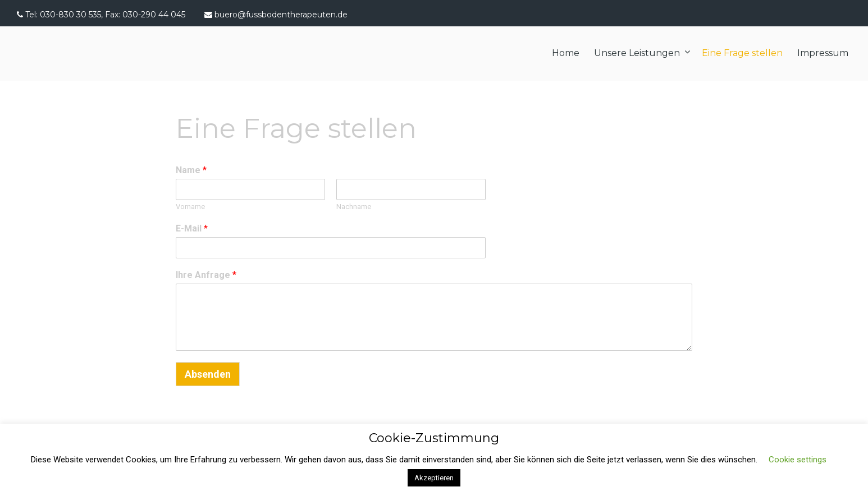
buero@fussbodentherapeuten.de (281, 15)
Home (565, 53)
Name (191, 170)
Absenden (208, 374)
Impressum (822, 53)
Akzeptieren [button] (434, 478)
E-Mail (192, 228)
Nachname (353, 206)
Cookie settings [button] (797, 460)
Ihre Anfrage (206, 275)
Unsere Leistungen (637, 53)
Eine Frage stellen (742, 53)
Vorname (190, 206)
